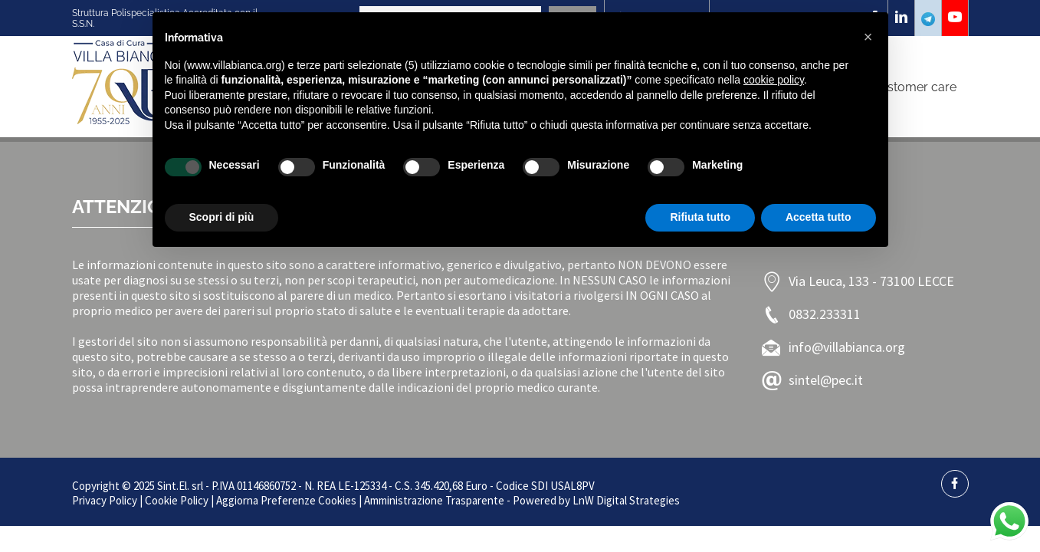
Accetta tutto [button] (818, 217)
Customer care (913, 87)
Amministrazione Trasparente (434, 500)
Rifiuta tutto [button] (700, 217)
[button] (868, 37)
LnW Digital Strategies (626, 500)
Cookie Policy (176, 500)
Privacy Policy (104, 500)
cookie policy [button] (773, 80)
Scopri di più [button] (221, 217)
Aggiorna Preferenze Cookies (286, 500)
